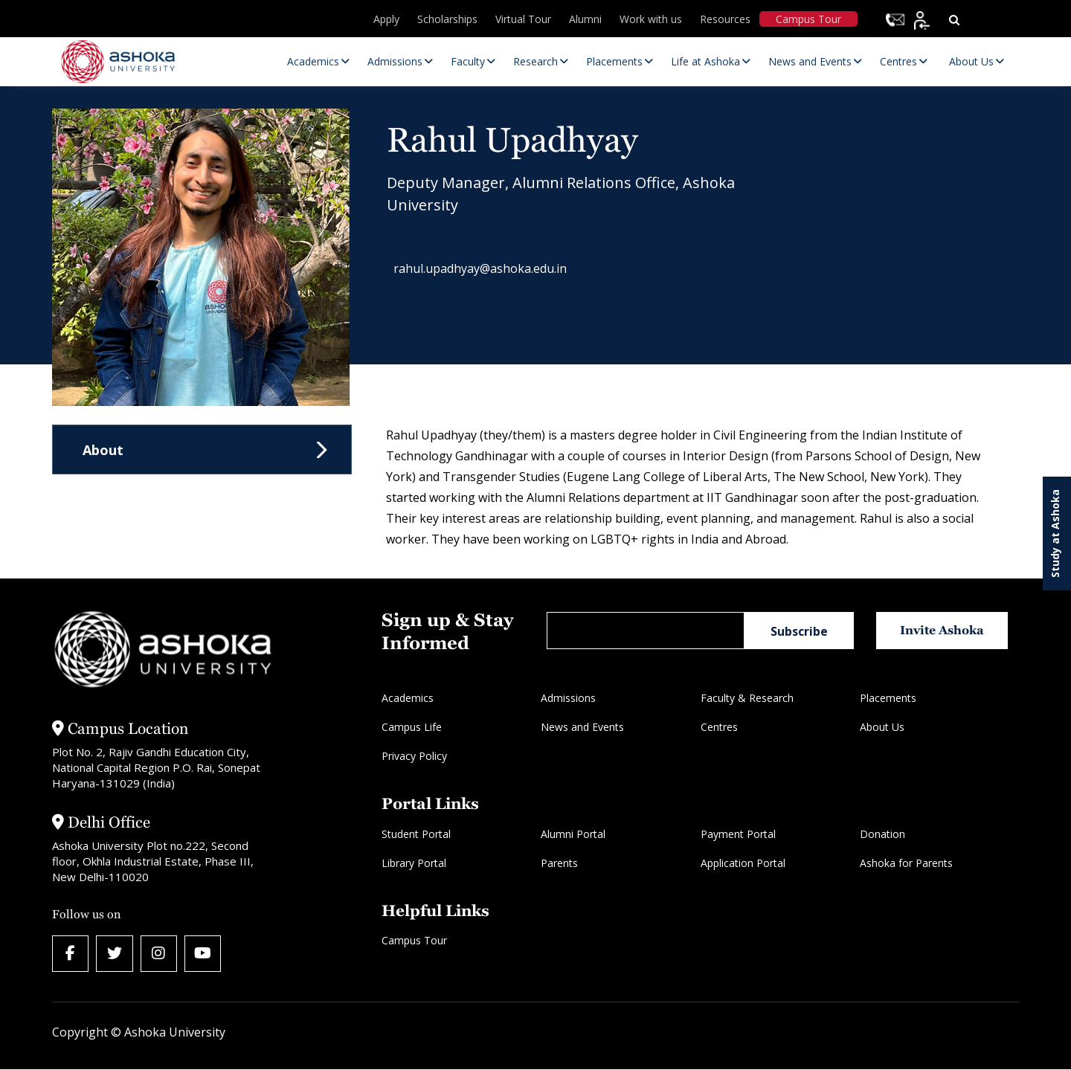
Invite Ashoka (943, 630)
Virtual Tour (523, 19)
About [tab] (103, 450)
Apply (386, 19)
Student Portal (416, 834)
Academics (408, 698)
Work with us (651, 19)
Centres (719, 727)
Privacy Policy (414, 756)
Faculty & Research (747, 698)
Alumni (585, 19)
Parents (559, 863)
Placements (888, 698)
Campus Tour (808, 19)
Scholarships (447, 19)
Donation (882, 834)
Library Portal (414, 863)
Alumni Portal (573, 834)
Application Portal (743, 863)
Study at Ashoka (1055, 533)
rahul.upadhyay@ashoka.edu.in (488, 270)
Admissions (568, 698)
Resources (725, 19)
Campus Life (412, 727)
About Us (882, 727)
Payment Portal (738, 834)
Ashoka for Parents (906, 863)
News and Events (582, 727)
